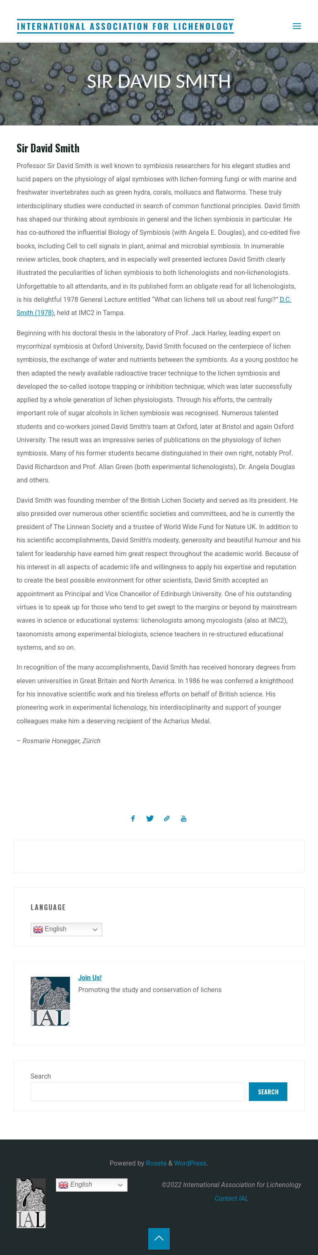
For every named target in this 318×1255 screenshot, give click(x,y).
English (50, 929)
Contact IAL (231, 1198)
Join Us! (90, 977)
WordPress (190, 1163)
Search (41, 1076)
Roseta (155, 1163)
